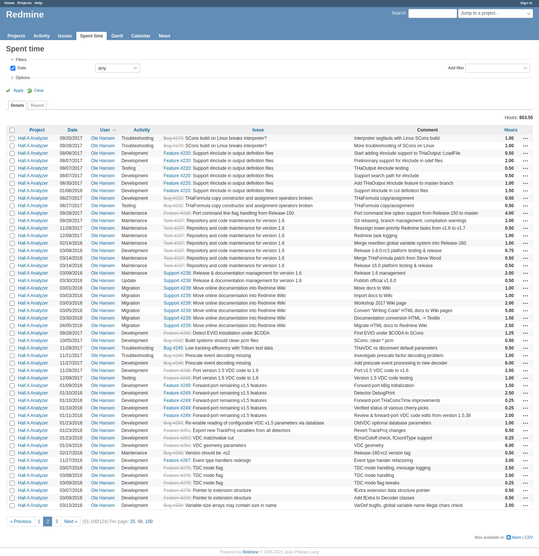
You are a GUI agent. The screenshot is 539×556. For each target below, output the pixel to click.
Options (23, 77)
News (164, 36)
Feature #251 (177, 430)
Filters (21, 59)
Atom (516, 537)
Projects (25, 3)
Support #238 (177, 273)
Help (39, 3)
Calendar (140, 36)
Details (17, 105)
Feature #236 (177, 213)
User (105, 130)
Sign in (526, 3)
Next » (70, 521)
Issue (258, 130)
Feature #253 (177, 445)
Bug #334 (173, 505)
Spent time (91, 36)
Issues (65, 36)
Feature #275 (177, 468)
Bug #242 (173, 340)
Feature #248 (177, 370)
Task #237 (174, 220)
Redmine (251, 552)
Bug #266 (173, 453)
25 (132, 521)
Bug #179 (173, 138)
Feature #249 (177, 385)
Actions (526, 138)
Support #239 (177, 288)
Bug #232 (173, 198)
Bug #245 (173, 348)
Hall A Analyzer (33, 138)
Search (399, 13)
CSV (529, 537)
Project (37, 130)
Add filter (456, 67)
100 (149, 521)
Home (9, 3)
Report (37, 105)
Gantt (117, 36)
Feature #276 (177, 490)
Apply (18, 90)
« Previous (20, 521)
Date (21, 67)
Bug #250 (173, 423)
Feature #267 (177, 460)
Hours (511, 130)
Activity (41, 36)
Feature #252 (177, 438)
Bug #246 (173, 355)
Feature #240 (177, 333)
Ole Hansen (103, 138)
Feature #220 (177, 153)
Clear (39, 90)
